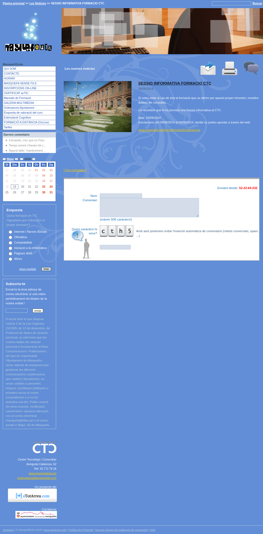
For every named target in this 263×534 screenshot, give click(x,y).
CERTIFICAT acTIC (16, 93)
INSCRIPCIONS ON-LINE (20, 88)
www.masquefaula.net (42, 473)
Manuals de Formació (17, 98)
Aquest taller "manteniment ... (27, 150)
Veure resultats (27, 268)
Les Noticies (38, 3)
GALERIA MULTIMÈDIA (19, 102)
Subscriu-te (15, 284)
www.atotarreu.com (55, 529)
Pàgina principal (14, 3)
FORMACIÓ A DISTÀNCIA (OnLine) (26, 122)
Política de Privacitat (81, 529)
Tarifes (8, 127)
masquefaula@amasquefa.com (36, 478)
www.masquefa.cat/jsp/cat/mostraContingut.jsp (169, 130)
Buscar (257, 3)
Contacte (8, 529)
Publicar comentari (238, 253)
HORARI (9, 78)
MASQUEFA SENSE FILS (20, 83)
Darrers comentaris (17, 134)
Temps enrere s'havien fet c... (27, 145)
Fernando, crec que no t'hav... (27, 140)
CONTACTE (11, 73)
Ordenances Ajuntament (19, 107)
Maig (10, 159)
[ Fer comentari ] (75, 170)
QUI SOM (10, 68)
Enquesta (15, 210)
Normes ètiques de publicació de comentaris (121, 529)
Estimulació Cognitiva (17, 117)
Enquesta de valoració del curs (23, 112)
